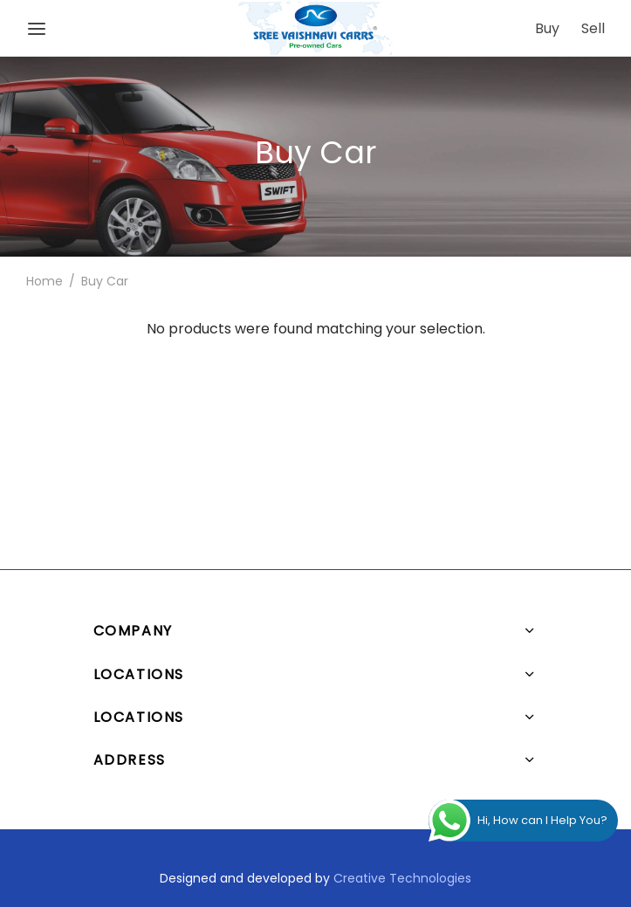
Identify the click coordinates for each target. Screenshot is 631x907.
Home (44, 399)
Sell (593, 28)
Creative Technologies (402, 878)
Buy (547, 28)
